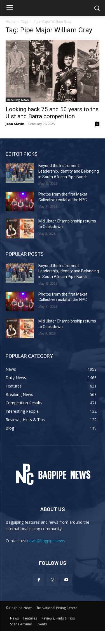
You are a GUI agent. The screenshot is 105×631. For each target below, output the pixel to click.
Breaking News (18, 100)
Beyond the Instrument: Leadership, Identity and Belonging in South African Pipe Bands (68, 171)
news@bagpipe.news (46, 540)
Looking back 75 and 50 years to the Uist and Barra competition (52, 113)
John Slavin (15, 124)
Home (10, 21)
